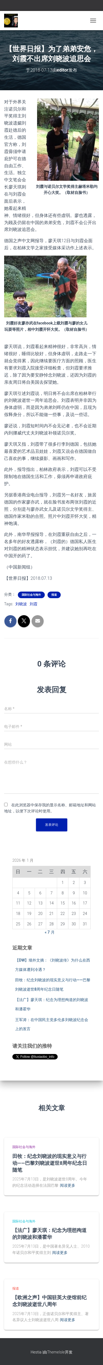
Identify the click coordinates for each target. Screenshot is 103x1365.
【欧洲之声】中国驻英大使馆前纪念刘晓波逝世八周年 (49, 1300)
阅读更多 (67, 1185)
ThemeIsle (56, 1352)
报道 (54, 594)
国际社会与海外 (31, 594)
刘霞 (33, 604)
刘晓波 (21, 604)
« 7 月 (50, 932)
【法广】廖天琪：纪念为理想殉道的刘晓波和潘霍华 (49, 1233)
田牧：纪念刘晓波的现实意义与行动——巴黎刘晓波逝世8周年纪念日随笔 (49, 1163)
